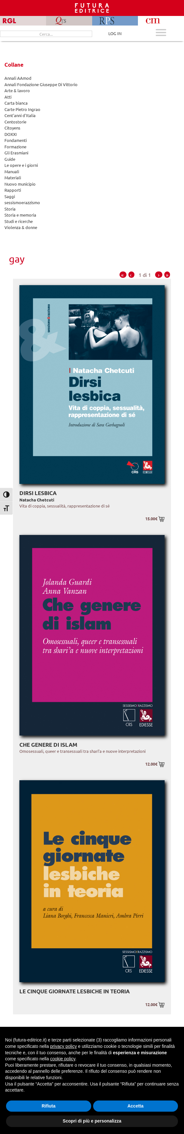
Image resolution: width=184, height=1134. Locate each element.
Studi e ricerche (18, 221)
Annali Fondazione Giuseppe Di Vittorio (41, 84)
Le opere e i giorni (21, 165)
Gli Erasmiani (16, 152)
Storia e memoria (20, 215)
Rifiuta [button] (49, 1105)
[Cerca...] (46, 34)
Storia (10, 208)
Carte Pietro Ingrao (22, 109)
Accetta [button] (135, 1105)
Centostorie (15, 121)
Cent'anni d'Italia (20, 115)
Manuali (11, 171)
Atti (7, 97)
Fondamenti (15, 140)
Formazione (15, 146)
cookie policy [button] (62, 1058)
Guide (9, 159)
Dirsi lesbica (38, 493)
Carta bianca (16, 103)
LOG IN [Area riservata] (114, 33)
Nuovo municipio (20, 184)
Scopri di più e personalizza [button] (92, 1120)
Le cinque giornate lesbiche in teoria (74, 991)
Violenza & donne (20, 227)
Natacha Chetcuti (36, 499)
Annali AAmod (17, 78)
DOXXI (10, 134)
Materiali (12, 177)
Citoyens (12, 127)
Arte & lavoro (17, 90)
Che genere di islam (48, 744)
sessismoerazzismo (22, 202)
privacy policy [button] (63, 1046)
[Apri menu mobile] (161, 33)
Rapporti (12, 190)
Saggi (9, 196)
